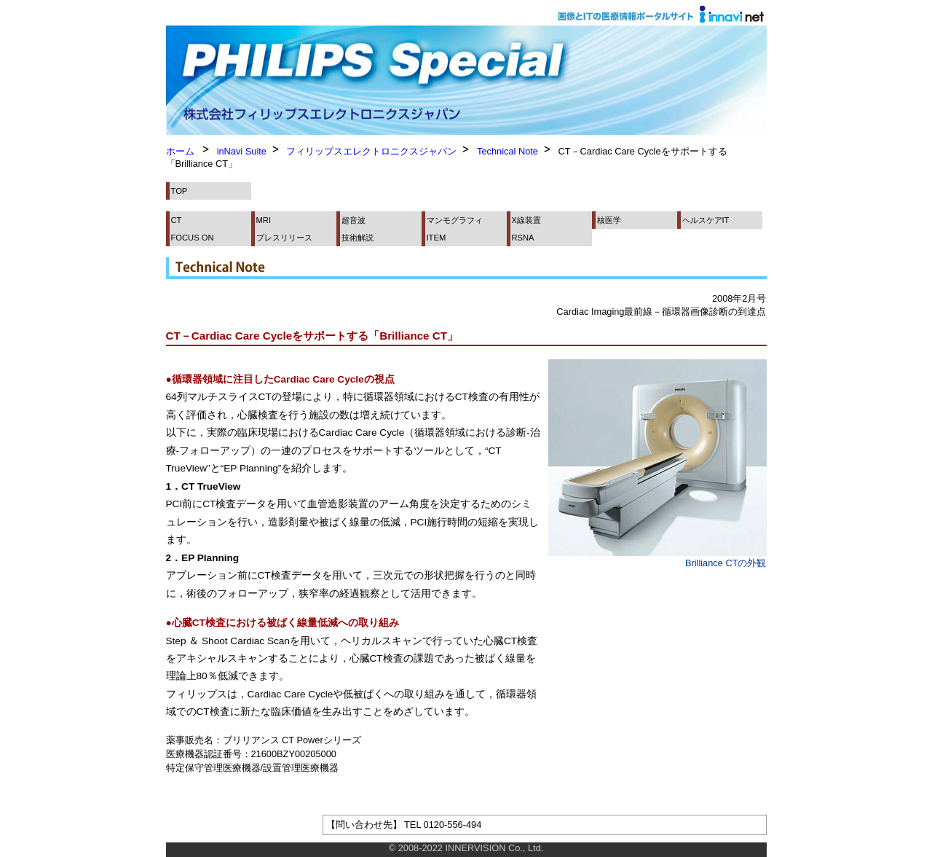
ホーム (180, 151)
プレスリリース (284, 237)
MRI (264, 220)
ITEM (436, 237)
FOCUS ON (192, 237)
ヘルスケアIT (706, 220)
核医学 (609, 220)
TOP (179, 191)
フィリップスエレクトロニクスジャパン (371, 151)
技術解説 (357, 237)
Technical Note (507, 151)
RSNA (523, 237)
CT (176, 220)
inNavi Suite (241, 151)
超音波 (353, 220)
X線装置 (526, 220)
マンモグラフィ (455, 220)
